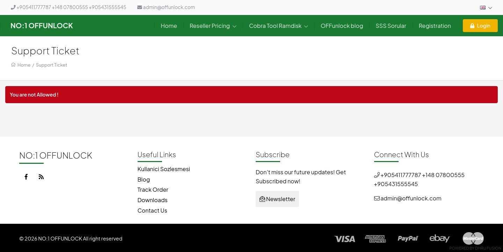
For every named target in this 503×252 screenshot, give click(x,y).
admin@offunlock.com (166, 7)
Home (169, 25)
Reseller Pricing (213, 25)
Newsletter (277, 199)
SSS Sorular (391, 25)
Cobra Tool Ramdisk (278, 25)
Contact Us (152, 210)
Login (480, 25)
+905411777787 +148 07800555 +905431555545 (68, 7)
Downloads (153, 200)
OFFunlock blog (342, 25)
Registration (435, 25)
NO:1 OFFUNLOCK (41, 25)
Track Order (153, 189)
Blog (144, 179)
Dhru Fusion (488, 248)
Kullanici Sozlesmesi (164, 169)
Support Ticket (51, 65)
